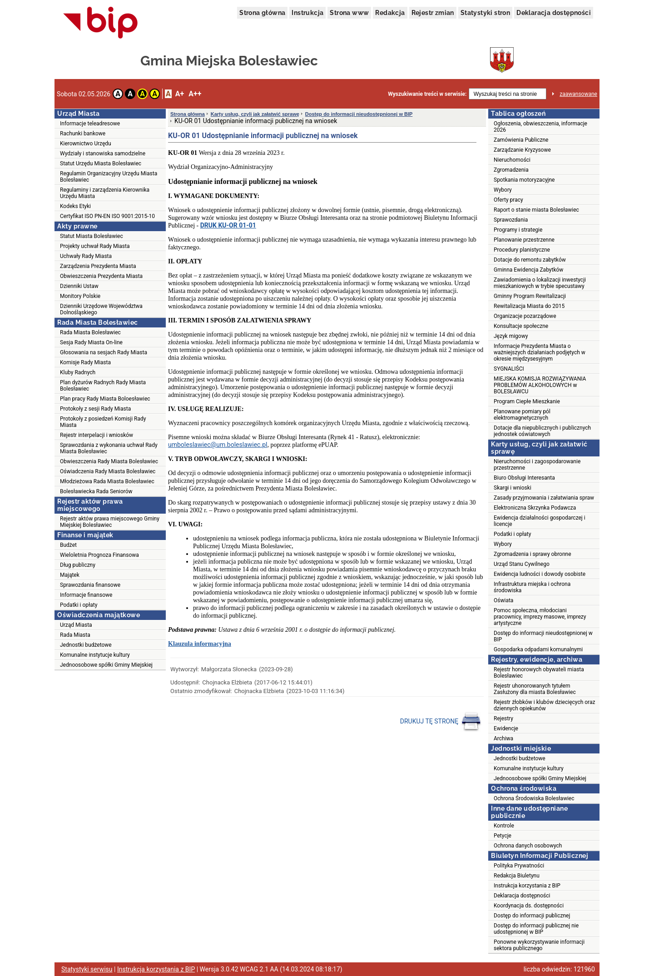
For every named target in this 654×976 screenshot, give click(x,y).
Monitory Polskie (80, 296)
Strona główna (262, 12)
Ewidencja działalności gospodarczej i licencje (539, 521)
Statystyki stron (485, 12)
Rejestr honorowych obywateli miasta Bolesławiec (539, 672)
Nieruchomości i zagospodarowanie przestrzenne (537, 464)
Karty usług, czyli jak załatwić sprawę (255, 114)
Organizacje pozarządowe (525, 316)
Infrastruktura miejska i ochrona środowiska (532, 587)
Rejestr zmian (432, 12)
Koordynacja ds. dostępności (529, 905)
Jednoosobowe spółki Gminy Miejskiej (106, 665)
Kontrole (504, 825)
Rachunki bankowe (82, 133)
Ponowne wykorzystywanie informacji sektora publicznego (539, 945)
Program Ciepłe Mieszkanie (527, 401)
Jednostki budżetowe (86, 645)
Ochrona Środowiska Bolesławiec (534, 798)
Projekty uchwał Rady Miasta (94, 246)
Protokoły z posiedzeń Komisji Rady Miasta (103, 422)
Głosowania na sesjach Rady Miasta (103, 352)
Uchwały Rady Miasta (86, 256)
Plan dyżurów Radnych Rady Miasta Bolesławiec (103, 385)
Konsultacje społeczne (521, 326)
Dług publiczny (77, 565)
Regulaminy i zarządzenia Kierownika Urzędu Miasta (104, 193)
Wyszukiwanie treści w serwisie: (427, 94)
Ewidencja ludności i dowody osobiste (539, 574)
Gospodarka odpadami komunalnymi (538, 649)
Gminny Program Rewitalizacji (530, 296)
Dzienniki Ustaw (79, 286)
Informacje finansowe (86, 595)
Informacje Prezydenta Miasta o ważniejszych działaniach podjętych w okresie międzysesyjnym (539, 352)
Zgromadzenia (511, 170)
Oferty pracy (508, 200)
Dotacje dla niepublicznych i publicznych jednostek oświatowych (542, 431)
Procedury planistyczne (522, 250)
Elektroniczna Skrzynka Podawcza (535, 508)
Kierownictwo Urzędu (85, 143)
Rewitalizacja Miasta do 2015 (529, 306)
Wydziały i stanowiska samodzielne (102, 153)
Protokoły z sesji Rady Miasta (95, 409)
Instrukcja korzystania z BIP (527, 885)
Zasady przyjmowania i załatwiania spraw (544, 498)
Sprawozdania (511, 220)
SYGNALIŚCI (509, 369)
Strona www (349, 12)
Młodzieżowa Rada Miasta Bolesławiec (107, 481)
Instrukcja (307, 12)
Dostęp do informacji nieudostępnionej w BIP (359, 114)
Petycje (502, 835)
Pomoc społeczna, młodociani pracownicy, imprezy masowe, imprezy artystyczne (540, 616)
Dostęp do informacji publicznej (532, 915)
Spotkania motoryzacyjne (524, 180)
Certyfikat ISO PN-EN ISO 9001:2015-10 (107, 216)
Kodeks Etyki (75, 206)
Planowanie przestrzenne (524, 240)
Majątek (69, 575)
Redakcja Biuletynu (517, 875)
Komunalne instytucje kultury (95, 655)
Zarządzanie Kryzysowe (522, 150)
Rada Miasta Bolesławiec (90, 332)
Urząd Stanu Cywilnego (522, 564)
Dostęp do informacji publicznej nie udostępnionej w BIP (536, 928)
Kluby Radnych (77, 372)
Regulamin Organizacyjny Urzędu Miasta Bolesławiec (108, 176)
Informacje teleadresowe (90, 123)
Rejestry (503, 718)
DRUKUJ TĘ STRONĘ (440, 722)
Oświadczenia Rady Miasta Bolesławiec (107, 471)
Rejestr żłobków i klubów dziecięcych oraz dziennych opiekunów (544, 705)
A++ (194, 93)
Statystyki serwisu (87, 969)
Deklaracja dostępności (553, 12)
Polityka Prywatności (519, 865)
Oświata (503, 600)
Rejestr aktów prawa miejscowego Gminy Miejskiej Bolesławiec (109, 521)
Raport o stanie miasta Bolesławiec (536, 210)
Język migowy (511, 336)
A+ (179, 93)
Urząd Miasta (76, 625)
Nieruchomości (512, 160)
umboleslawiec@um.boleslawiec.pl (217, 444)
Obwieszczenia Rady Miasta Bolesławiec (109, 461)
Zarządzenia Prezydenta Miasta (98, 266)
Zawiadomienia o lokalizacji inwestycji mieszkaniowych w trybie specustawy (540, 283)
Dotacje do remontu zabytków (530, 260)
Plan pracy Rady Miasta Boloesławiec (105, 399)
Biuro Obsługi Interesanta (524, 478)
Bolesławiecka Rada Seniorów (96, 491)
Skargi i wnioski (512, 488)
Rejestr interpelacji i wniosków (96, 435)
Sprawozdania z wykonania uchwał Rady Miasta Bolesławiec (109, 448)
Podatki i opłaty (78, 605)
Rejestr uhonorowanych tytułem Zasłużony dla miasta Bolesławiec (535, 689)
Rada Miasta (75, 635)
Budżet (68, 545)
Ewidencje (506, 728)
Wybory (503, 190)
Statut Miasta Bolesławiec (91, 236)
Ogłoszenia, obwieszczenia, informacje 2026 (540, 126)
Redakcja (390, 12)
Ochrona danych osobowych (528, 845)
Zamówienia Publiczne (521, 140)
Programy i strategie (518, 230)
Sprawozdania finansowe (90, 585)
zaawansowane (578, 94)
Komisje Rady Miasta (85, 362)
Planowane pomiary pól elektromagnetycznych (522, 414)
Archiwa (503, 738)
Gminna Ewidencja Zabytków (528, 270)
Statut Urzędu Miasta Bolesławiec (100, 163)
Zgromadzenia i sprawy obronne (532, 554)
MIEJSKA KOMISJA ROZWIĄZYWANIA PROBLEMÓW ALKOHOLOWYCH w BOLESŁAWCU (540, 385)
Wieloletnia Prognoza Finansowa (99, 555)
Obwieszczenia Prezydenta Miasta (101, 276)
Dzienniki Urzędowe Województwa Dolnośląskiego (101, 309)
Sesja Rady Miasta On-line (91, 342)
